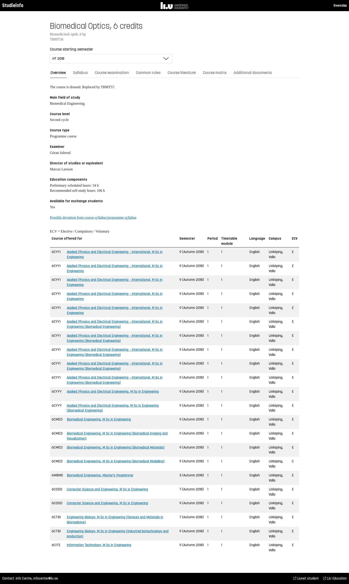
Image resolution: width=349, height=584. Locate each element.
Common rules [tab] (148, 72)
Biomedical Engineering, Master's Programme (100, 475)
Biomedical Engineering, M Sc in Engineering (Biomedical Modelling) (115, 461)
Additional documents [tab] (253, 72)
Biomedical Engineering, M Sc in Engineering (99, 419)
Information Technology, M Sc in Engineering (99, 545)
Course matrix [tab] (215, 72)
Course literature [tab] (182, 72)
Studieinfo (12, 5)
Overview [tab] (58, 72)
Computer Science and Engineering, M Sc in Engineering (107, 489)
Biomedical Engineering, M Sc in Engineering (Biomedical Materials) (115, 447)
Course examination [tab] (112, 72)
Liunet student (306, 578)
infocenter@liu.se (45, 578)
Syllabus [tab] (80, 72)
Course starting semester (71, 49)
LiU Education (335, 578)
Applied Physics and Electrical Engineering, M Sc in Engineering (113, 391)
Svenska (340, 5)
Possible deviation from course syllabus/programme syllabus (93, 217)
